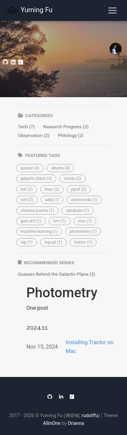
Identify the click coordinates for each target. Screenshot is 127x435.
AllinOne (52, 423)
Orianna (76, 423)
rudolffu (90, 415)
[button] (30, 168)
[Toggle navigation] (112, 10)
